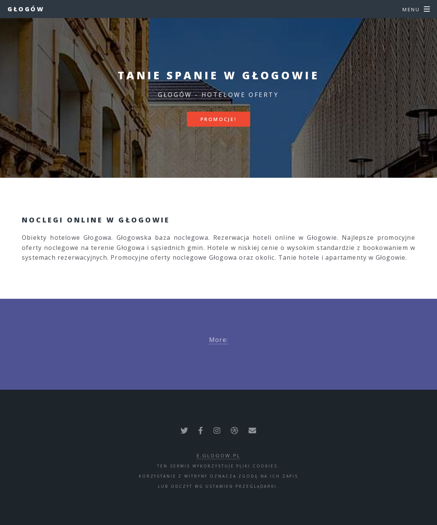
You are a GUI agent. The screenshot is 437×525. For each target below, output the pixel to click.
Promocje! (218, 119)
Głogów (26, 9)
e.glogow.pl (219, 455)
